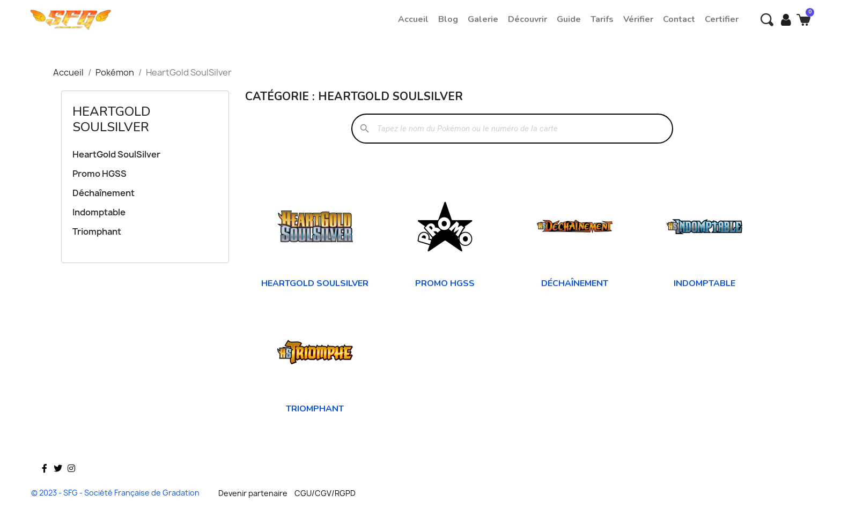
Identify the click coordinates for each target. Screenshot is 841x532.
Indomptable (99, 212)
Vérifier (638, 19)
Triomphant (96, 231)
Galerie (483, 19)
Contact (679, 19)
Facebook (44, 484)
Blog (448, 19)
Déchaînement (103, 193)
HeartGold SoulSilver (111, 119)
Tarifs (602, 19)
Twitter (58, 484)
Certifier (722, 19)
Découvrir (527, 19)
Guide (569, 19)
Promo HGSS (99, 173)
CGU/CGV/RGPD (325, 493)
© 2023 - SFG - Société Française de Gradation (115, 493)
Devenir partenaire (252, 493)
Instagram (71, 484)
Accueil (413, 19)
